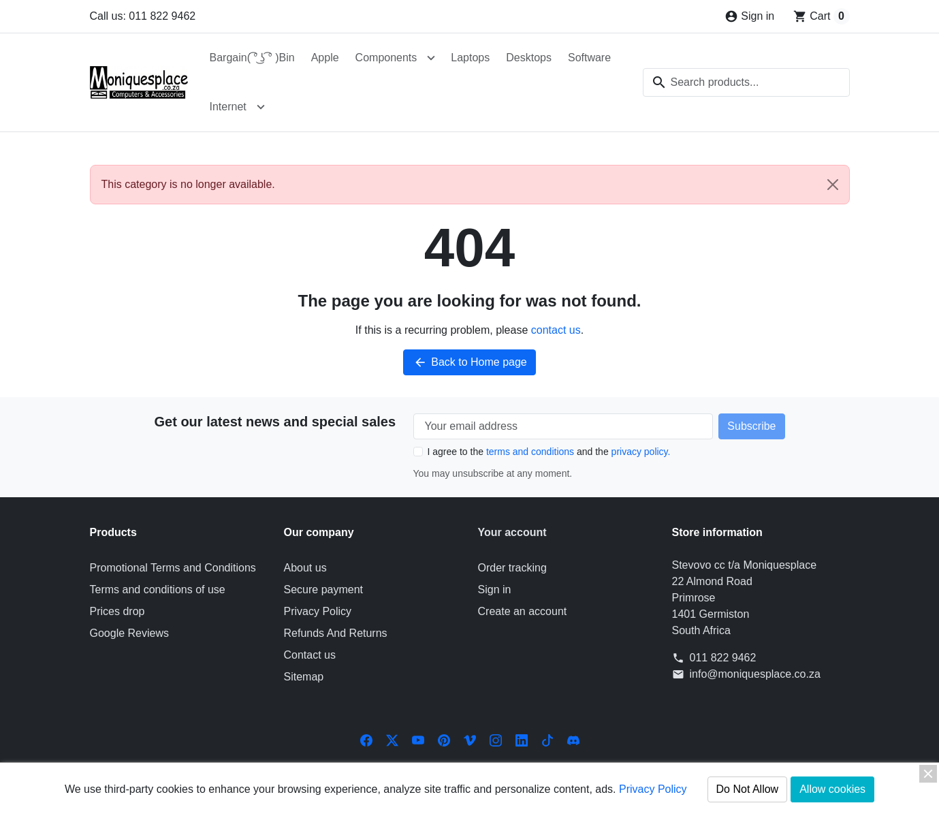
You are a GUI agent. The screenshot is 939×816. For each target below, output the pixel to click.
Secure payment (324, 589)
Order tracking (512, 568)
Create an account (522, 611)
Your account (512, 532)
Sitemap (304, 676)
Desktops (529, 57)
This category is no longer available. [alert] (475, 185)
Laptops (470, 57)
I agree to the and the (549, 451)
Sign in (494, 589)
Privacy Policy (318, 611)
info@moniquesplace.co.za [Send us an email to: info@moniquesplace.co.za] (755, 674)
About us (305, 568)
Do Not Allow (747, 789)
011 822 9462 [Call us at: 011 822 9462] (723, 657)
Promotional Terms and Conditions (173, 568)
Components (386, 57)
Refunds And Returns (335, 633)
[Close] (832, 185)
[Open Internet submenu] (261, 107)
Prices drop (117, 611)
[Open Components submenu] (431, 58)
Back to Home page (469, 362)
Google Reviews (130, 633)
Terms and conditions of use (157, 589)
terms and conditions (530, 451)
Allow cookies (832, 789)
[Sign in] (749, 16)
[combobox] (746, 82)
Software (589, 57)
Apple (325, 57)
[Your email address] (563, 426)
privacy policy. (641, 451)
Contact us (310, 655)
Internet (228, 106)
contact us (556, 330)
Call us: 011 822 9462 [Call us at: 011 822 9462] (143, 16)
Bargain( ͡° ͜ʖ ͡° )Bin (252, 57)
